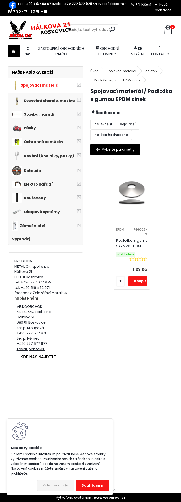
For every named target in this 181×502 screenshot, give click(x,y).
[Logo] (40, 30)
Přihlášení (143, 4)
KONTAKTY (160, 51)
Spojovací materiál (121, 71)
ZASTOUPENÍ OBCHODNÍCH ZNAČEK (61, 51)
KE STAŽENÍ (137, 51)
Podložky (150, 71)
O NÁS (28, 51)
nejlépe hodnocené (111, 134)
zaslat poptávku (31, 348)
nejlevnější (103, 124)
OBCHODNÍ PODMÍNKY (107, 51)
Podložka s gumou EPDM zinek (117, 80)
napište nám (26, 298)
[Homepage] (14, 51)
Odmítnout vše (55, 485)
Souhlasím (92, 485)
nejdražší (128, 124)
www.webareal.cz (109, 497)
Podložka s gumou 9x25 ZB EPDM (133, 243)
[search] (112, 29)
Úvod (94, 71)
